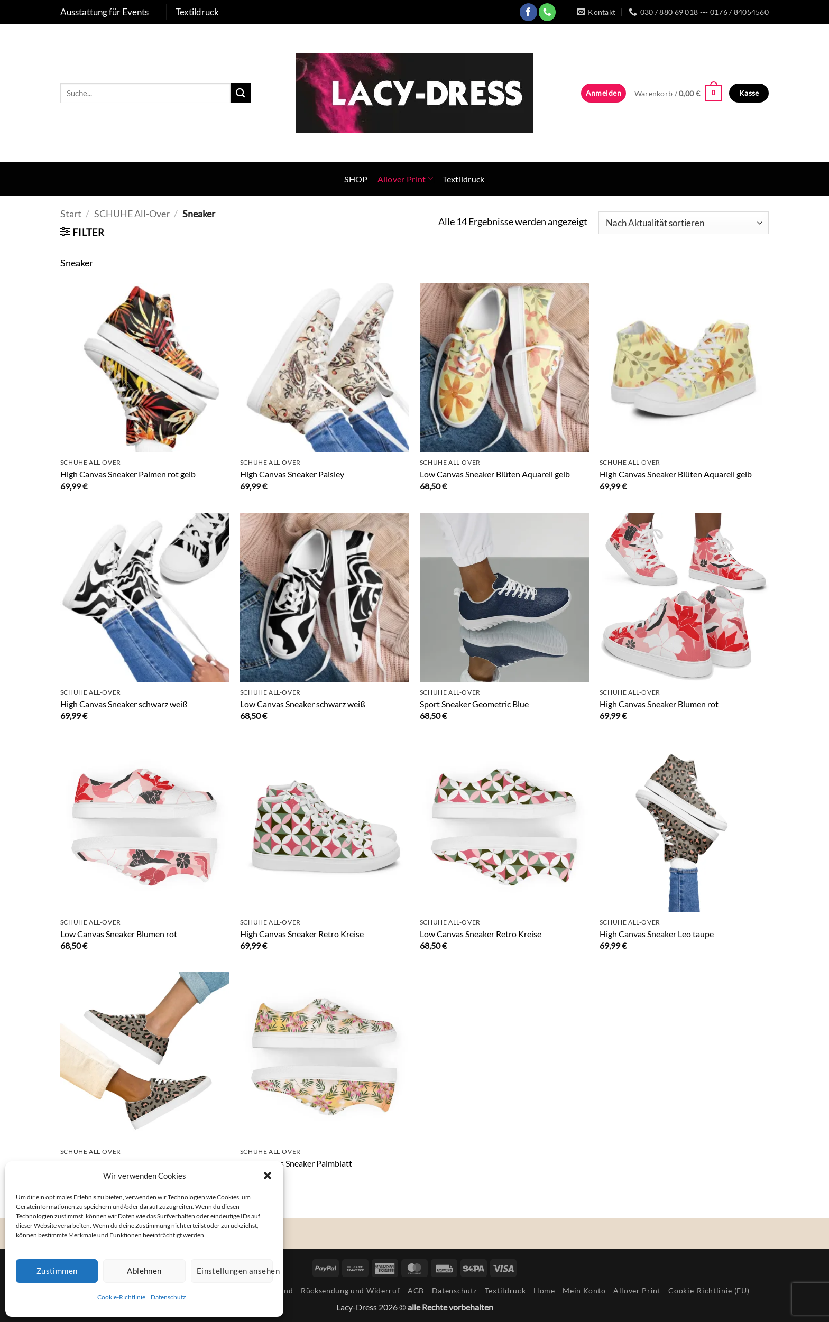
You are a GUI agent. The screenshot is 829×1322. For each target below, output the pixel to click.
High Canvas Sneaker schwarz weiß (124, 704)
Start (70, 213)
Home (544, 1290)
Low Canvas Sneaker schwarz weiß (302, 704)
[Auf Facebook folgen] (528, 12)
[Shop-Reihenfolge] (683, 223)
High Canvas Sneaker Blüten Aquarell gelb (676, 474)
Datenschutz (168, 1297)
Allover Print (405, 178)
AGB (416, 1290)
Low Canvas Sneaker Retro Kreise (480, 934)
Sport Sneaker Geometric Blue (474, 704)
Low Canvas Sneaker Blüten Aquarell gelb (495, 474)
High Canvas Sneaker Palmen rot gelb (128, 474)
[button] (267, 1175)
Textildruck (464, 179)
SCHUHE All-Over (132, 213)
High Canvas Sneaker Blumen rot (659, 704)
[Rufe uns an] (547, 12)
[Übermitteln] (241, 93)
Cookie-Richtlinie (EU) (708, 1290)
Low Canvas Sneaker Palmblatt (296, 1163)
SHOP (355, 179)
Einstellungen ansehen (235, 1270)
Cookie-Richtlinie (121, 1297)
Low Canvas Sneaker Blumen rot (118, 934)
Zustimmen (57, 1270)
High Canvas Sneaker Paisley (292, 474)
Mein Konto (584, 1290)
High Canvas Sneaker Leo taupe (657, 934)
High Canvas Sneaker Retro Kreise (302, 934)
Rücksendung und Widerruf (350, 1290)
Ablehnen (144, 1270)
